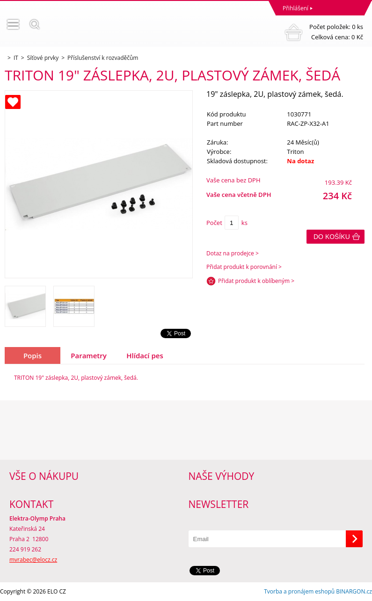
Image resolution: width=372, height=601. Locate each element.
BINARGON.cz (354, 591)
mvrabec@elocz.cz (33, 560)
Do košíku (332, 236)
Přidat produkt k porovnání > (244, 267)
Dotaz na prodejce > (232, 253)
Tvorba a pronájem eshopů (299, 591)
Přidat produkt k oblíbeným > (256, 281)
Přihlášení (295, 8)
